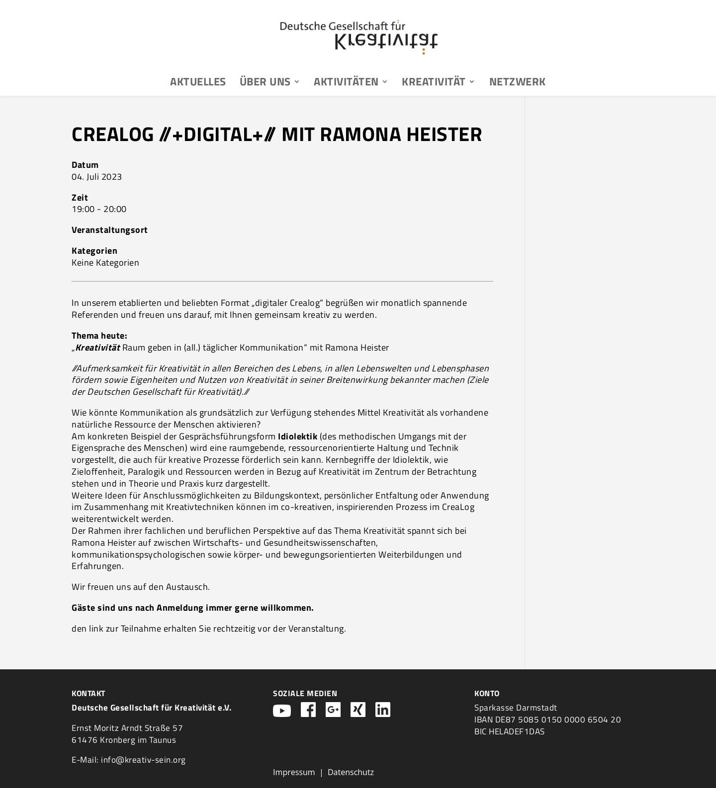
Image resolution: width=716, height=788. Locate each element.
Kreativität (434, 83)
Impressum (294, 772)
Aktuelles (198, 83)
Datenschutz (351, 772)
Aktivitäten (346, 83)
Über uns (265, 83)
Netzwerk (517, 83)
